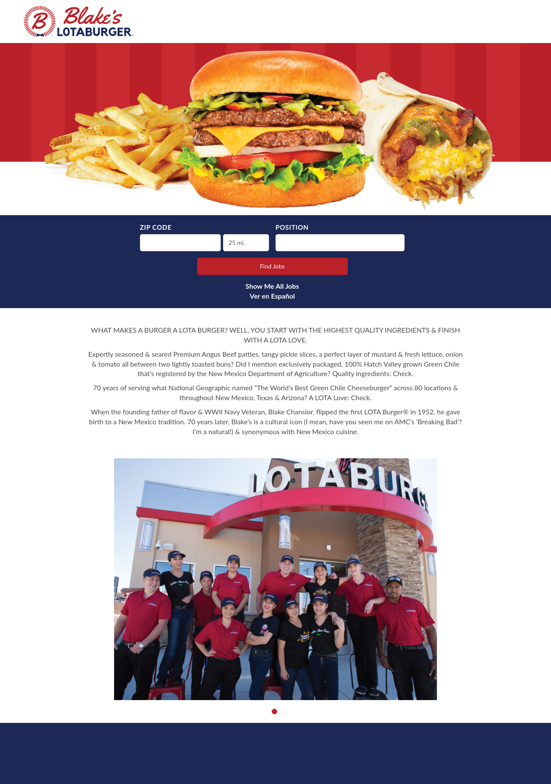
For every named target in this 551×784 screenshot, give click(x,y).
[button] (274, 711)
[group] (275, 579)
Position (292, 227)
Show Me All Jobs (272, 286)
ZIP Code (155, 227)
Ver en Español (272, 296)
